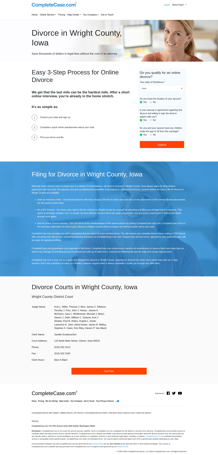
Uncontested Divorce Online (96, 413)
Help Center (73, 15)
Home (35, 15)
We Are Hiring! (51, 401)
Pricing (61, 15)
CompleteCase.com (54, 393)
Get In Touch (107, 15)
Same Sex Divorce (143, 413)
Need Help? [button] (178, 5)
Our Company (90, 15)
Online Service (47, 15)
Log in (167, 5)
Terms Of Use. (123, 447)
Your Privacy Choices (105, 401)
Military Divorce (66, 413)
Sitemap (35, 421)
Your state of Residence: (152, 82)
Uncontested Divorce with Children (46, 413)
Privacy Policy (97, 444)
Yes (145, 102)
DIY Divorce (79, 413)
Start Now (109, 371)
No (154, 102)
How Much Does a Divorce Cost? (122, 413)
